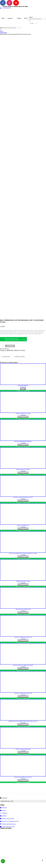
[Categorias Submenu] (14, 18)
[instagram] (9, 3)
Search (31, 17)
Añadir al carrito (10, 346)
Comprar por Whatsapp (23, 390)
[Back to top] (42, 860)
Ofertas (26, 18)
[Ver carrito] (33, 23)
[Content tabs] (23, 801)
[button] (29, 20)
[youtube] (16, 3)
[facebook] (3, 3)
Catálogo (19, 18)
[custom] (23, 3)
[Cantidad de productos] (2, 346)
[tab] (5, 356)
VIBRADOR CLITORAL (19, 350)
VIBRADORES (3, 32)
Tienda (3, 18)
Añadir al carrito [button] (23, 417)
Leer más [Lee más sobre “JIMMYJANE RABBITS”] (23, 389)
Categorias (10, 18)
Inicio (1, 31)
